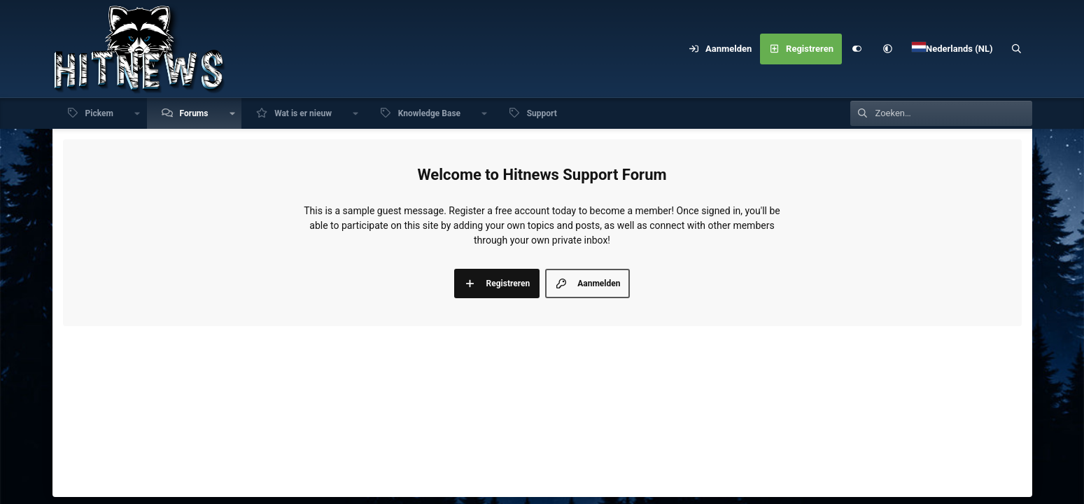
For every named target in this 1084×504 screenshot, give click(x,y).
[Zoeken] (1016, 49)
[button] (888, 49)
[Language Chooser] (952, 49)
